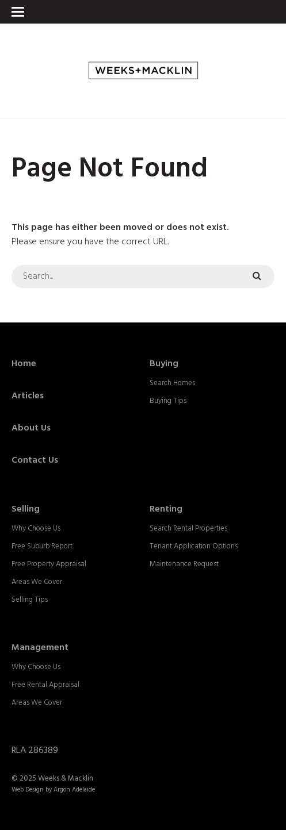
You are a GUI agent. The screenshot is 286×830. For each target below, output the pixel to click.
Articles (28, 396)
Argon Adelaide (74, 790)
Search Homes (172, 383)
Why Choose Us (36, 528)
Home (24, 363)
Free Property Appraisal (49, 564)
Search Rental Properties (188, 528)
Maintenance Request (184, 564)
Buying (164, 363)
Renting (166, 509)
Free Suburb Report (42, 546)
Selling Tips (30, 600)
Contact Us (35, 460)
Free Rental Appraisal (45, 685)
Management (40, 647)
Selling (26, 509)
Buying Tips (168, 401)
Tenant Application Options (194, 546)
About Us (31, 428)
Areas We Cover (37, 582)
